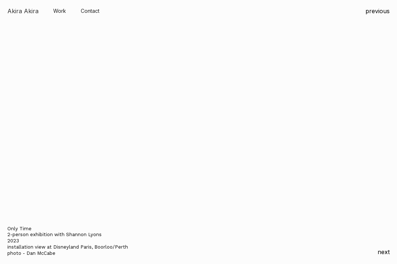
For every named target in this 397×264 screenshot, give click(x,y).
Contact (90, 11)
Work (59, 11)
